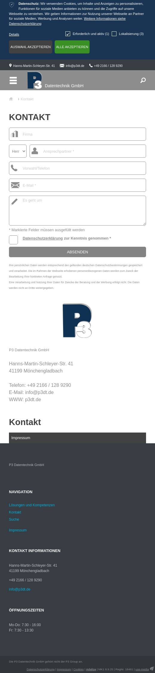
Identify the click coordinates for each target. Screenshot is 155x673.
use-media (142, 669)
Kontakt (25, 422)
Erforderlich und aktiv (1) (87, 33)
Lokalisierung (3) (128, 33)
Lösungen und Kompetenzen (32, 505)
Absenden (77, 252)
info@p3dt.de (75, 66)
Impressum (20, 438)
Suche (14, 519)
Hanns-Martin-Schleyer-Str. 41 (34, 66)
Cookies (78, 669)
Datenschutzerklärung (43, 238)
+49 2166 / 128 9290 (108, 66)
